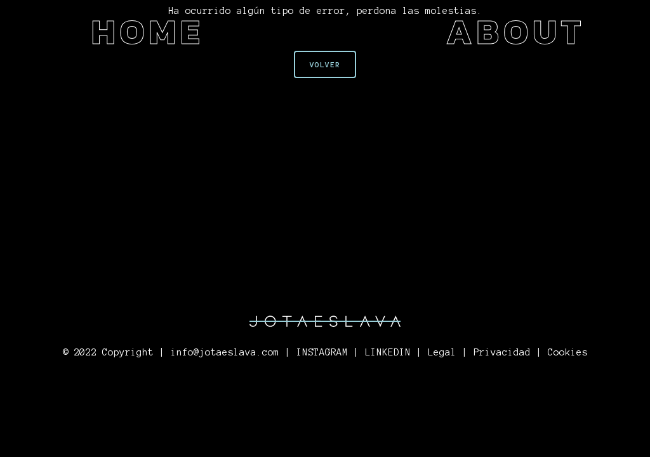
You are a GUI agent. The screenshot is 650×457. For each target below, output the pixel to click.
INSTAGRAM (322, 352)
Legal (442, 352)
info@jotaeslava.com (225, 352)
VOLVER (325, 64)
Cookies (568, 352)
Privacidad (502, 352)
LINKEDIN (388, 352)
